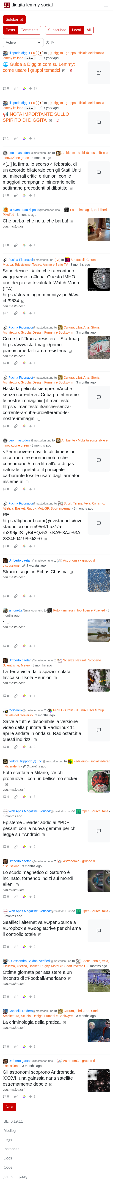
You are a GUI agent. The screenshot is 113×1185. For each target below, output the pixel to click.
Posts (10, 30)
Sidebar (14, 19)
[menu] (106, 4)
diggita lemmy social (28, 5)
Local (76, 30)
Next (9, 1107)
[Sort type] (23, 42)
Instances (11, 1149)
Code (8, 1167)
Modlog (10, 1131)
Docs (8, 1158)
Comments (29, 30)
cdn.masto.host (14, 226)
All (89, 30)
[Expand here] (99, 229)
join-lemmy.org (16, 1177)
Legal (8, 1140)
